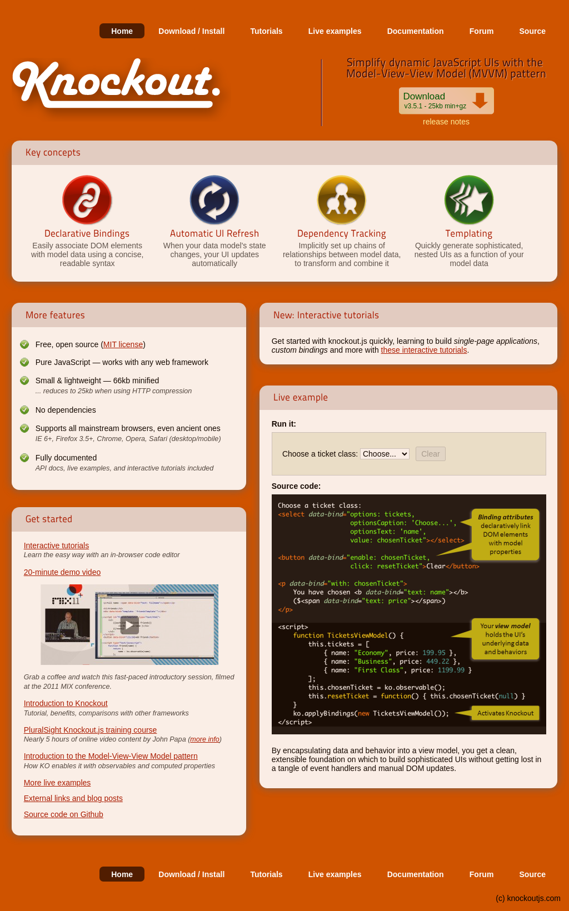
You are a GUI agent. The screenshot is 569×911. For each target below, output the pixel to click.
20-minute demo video (62, 572)
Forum (482, 31)
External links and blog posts (73, 798)
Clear (430, 453)
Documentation (415, 31)
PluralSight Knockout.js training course (90, 729)
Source (533, 31)
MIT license (123, 344)
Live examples (335, 31)
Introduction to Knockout (66, 703)
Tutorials (267, 31)
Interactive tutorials (56, 545)
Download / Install (191, 31)
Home (122, 31)
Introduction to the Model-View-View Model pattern (111, 756)
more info (204, 739)
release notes (446, 121)
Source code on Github (63, 814)
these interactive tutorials (424, 350)
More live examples (57, 782)
